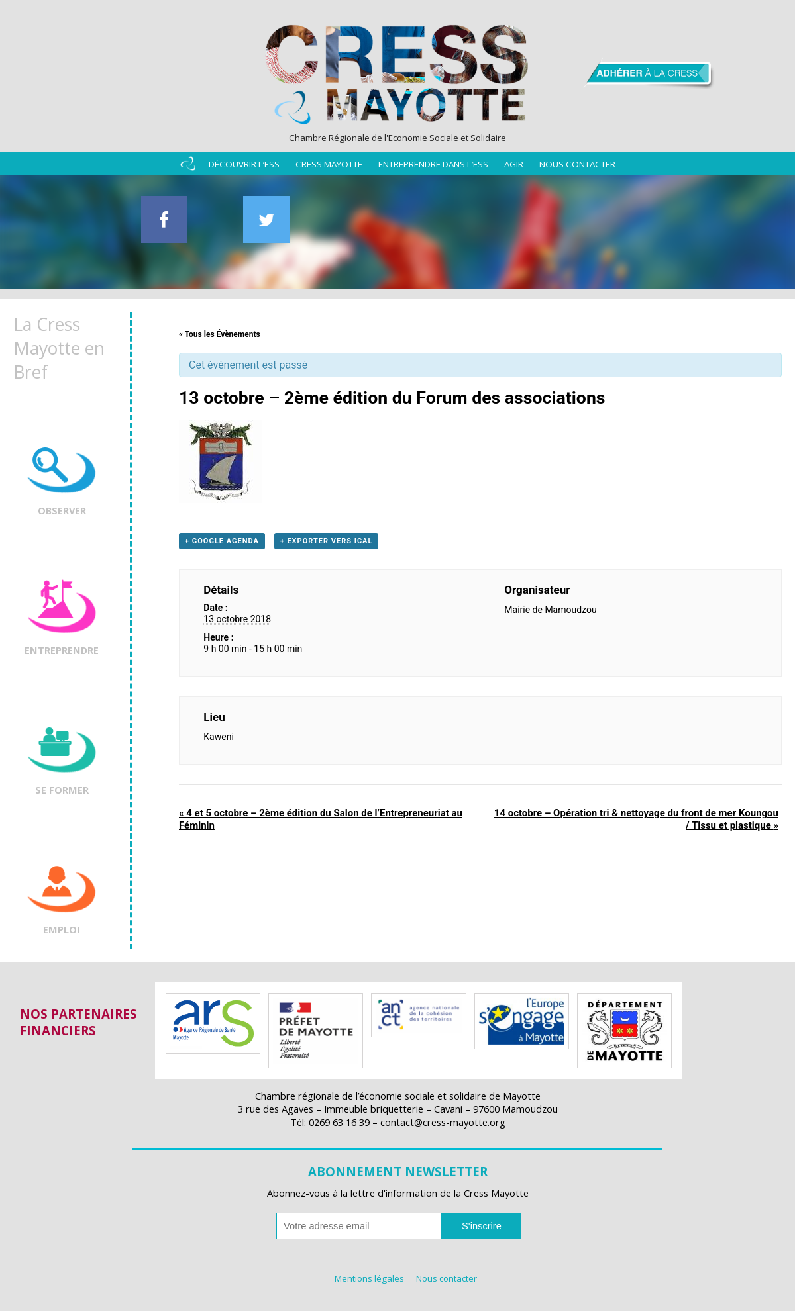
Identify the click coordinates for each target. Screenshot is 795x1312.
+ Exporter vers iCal (326, 543)
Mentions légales (369, 1280)
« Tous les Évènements (219, 335)
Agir (513, 167)
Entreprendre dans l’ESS (433, 167)
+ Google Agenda (222, 543)
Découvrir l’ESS (244, 167)
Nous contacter (577, 167)
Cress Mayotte (328, 167)
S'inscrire (482, 1227)
